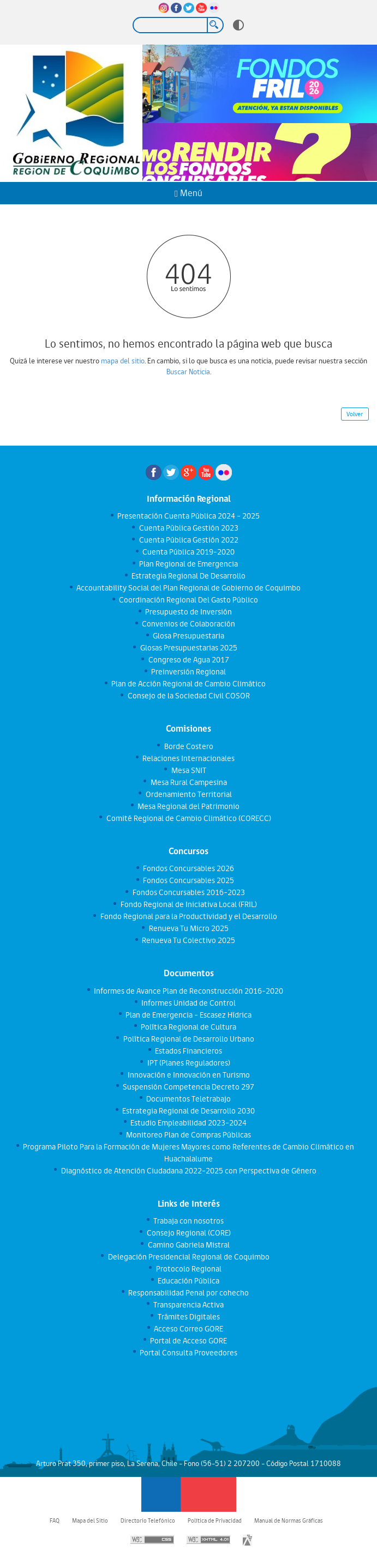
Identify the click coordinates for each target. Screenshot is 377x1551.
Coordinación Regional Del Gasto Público (188, 600)
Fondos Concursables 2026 (188, 868)
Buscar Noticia (188, 371)
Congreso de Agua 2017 (188, 660)
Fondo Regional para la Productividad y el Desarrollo (188, 916)
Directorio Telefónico (148, 1520)
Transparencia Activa (188, 1305)
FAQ (54, 1520)
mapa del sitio (123, 360)
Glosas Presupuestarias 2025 (188, 648)
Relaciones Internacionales (188, 758)
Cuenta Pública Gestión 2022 (188, 540)
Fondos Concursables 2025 (188, 880)
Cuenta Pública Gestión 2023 (188, 528)
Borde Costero (188, 746)
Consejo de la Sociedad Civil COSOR (188, 696)
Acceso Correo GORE (188, 1329)
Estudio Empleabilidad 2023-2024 (188, 1123)
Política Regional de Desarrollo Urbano (188, 1039)
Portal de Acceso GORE (188, 1341)
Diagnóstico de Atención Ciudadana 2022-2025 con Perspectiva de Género (188, 1171)
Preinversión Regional (188, 672)
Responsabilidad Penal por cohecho (188, 1293)
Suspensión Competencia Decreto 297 (188, 1087)
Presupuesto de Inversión (188, 612)
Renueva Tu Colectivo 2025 (188, 940)
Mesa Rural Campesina (188, 782)
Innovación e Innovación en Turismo (188, 1075)
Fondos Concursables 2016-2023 (188, 892)
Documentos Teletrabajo (188, 1099)
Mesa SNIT (188, 770)
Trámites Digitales (188, 1317)
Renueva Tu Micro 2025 (188, 928)
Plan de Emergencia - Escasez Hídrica (188, 1015)
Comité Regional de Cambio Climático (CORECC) (188, 818)
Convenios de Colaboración (188, 624)
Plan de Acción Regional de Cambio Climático (188, 684)
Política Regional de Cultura (188, 1027)
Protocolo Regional (188, 1269)
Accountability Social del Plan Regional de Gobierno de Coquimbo (188, 588)
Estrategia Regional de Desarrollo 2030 (188, 1111)
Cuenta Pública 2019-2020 (188, 552)
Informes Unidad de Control (188, 1003)
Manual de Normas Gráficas (288, 1520)
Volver (354, 414)
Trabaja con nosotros (188, 1221)
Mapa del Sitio (90, 1520)
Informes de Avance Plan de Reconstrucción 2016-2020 (188, 991)
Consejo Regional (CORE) (188, 1233)
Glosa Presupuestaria (188, 636)
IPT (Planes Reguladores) (188, 1063)
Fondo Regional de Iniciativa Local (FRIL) (188, 904)
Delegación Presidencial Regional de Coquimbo (188, 1257)
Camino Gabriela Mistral (188, 1245)
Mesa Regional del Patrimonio (188, 806)
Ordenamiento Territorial (188, 794)
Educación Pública (188, 1281)
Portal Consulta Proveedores (188, 1353)
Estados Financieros (188, 1051)
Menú (188, 193)
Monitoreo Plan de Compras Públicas (188, 1135)
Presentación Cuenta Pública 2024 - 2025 (188, 516)
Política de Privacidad (215, 1520)
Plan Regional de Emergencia (188, 564)
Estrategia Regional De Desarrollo (188, 576)
